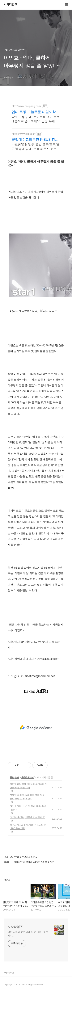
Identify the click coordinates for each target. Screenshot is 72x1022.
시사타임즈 (10, 4)
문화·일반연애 (27, 777)
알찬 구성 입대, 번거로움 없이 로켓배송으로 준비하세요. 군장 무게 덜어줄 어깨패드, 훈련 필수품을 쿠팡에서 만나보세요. (36, 119)
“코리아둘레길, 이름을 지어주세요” (27, 817)
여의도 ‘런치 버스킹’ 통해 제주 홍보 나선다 (28, 808)
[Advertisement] (36, 727)
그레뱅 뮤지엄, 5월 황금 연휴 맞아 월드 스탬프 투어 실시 (27, 797)
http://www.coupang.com (26, 106)
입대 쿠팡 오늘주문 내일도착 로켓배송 (36, 112)
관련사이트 (9, 972)
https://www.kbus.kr (23, 133)
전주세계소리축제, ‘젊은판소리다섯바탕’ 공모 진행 (28, 827)
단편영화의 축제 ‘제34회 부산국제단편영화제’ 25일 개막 (28, 786)
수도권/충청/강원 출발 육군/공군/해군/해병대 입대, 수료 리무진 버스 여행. (36, 147)
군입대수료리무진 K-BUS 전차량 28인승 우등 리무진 (35, 140)
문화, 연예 (14, 777)
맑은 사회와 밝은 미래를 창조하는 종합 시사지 (28, 934)
